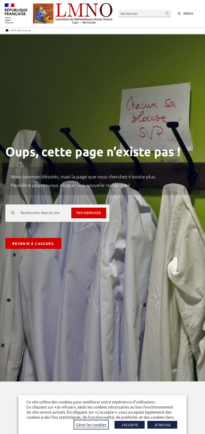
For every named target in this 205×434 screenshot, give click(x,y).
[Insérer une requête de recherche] (145, 13)
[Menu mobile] (186, 14)
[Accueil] (7, 30)
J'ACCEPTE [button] (129, 424)
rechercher (89, 213)
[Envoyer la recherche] (167, 13)
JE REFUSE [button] (162, 424)
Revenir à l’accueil (33, 243)
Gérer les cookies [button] (91, 424)
